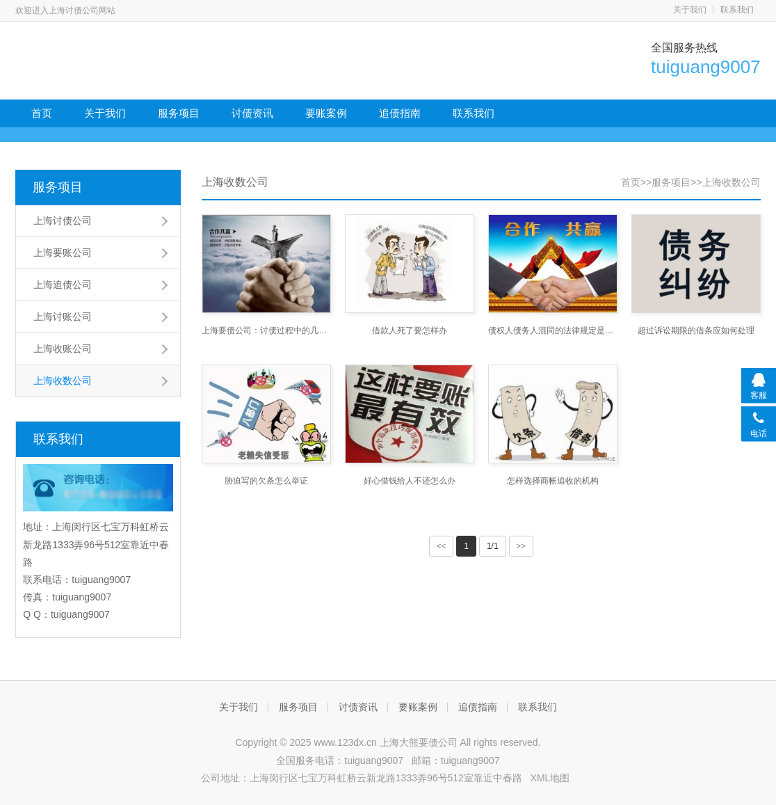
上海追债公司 (62, 284)
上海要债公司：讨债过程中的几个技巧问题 (266, 330)
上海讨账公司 (62, 316)
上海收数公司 (62, 380)
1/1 (493, 546)
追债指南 (400, 113)
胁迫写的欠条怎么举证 (266, 481)
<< (441, 546)
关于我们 (689, 10)
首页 (41, 113)
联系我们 (737, 10)
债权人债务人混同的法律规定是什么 (552, 330)
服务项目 (179, 113)
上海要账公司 (62, 252)
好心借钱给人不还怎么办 (409, 481)
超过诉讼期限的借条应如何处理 (696, 330)
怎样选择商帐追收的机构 (553, 481)
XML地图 (550, 777)
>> (521, 546)
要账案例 (326, 113)
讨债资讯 (252, 113)
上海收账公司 (62, 348)
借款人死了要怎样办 (409, 330)
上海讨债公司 (62, 220)
